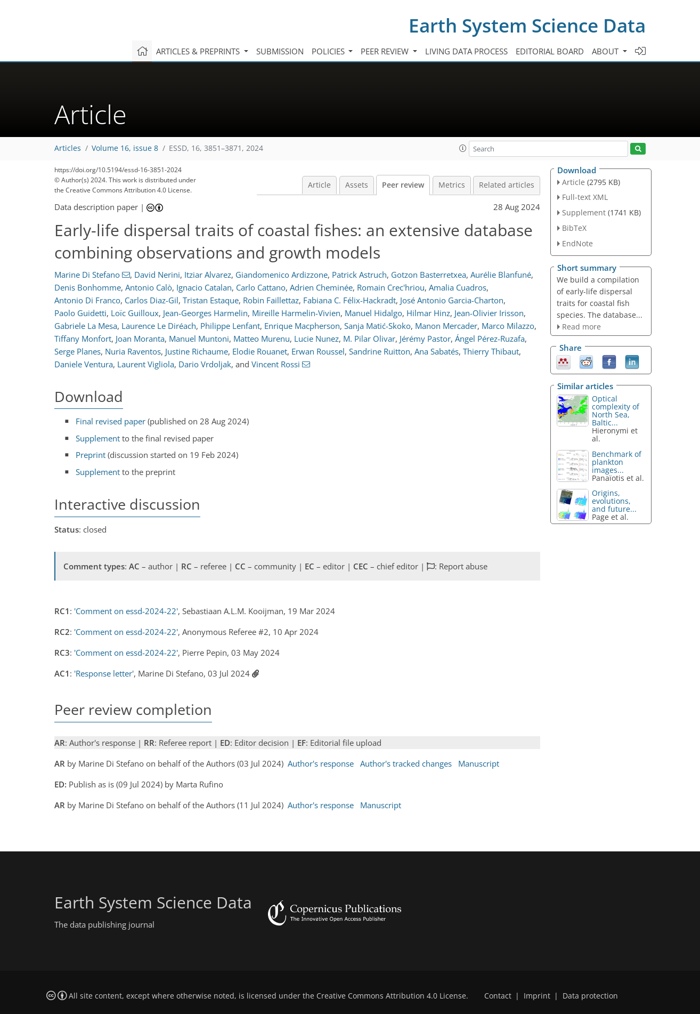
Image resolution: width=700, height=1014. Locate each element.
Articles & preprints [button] (199, 51)
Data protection (590, 996)
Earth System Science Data (527, 25)
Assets (356, 185)
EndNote (577, 243)
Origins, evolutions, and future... (614, 501)
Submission (280, 51)
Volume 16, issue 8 (125, 148)
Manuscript (478, 763)
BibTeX (574, 228)
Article (319, 185)
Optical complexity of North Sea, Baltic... (615, 410)
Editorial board (550, 51)
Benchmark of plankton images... (616, 462)
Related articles (506, 185)
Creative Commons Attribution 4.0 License (391, 996)
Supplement (98, 438)
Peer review (403, 185)
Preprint (90, 454)
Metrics (451, 185)
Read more (581, 326)
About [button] (606, 51)
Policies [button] (329, 51)
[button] (463, 148)
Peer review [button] (386, 51)
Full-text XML (585, 197)
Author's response (321, 763)
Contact (497, 996)
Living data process (466, 51)
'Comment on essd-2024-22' (126, 611)
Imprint (537, 996)
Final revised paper (110, 421)
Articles (67, 148)
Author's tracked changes (406, 763)
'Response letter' (104, 673)
